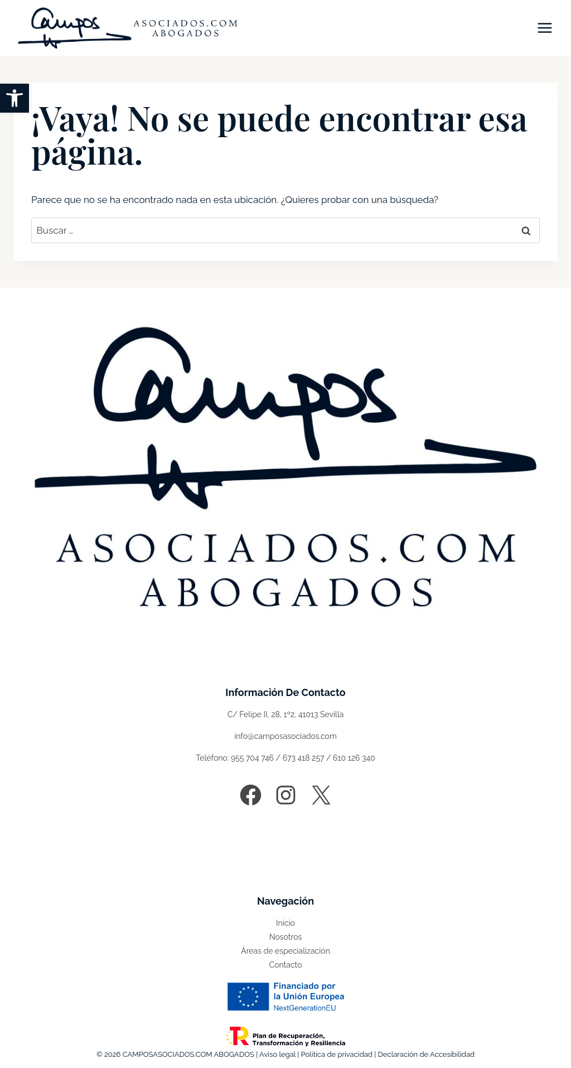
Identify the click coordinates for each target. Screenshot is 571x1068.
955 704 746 (252, 757)
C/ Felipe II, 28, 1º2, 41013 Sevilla (286, 714)
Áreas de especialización (285, 950)
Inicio (285, 923)
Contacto (285, 964)
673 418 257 (304, 757)
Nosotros (285, 936)
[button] (14, 98)
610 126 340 (354, 757)
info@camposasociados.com (285, 736)
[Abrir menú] (544, 27)
